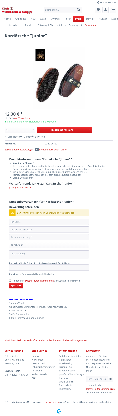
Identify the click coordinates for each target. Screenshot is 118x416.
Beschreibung (12, 149)
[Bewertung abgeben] (49, 245)
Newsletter (37, 359)
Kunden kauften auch (33, 340)
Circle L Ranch (66, 381)
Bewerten (38, 136)
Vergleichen (12, 136)
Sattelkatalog (65, 363)
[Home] (7, 19)
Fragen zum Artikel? (20, 187)
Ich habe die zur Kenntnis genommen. (46, 280)
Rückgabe (37, 370)
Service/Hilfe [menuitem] (105, 2)
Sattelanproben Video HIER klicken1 (70, 358)
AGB (34, 378)
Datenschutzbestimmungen (39, 280)
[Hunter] (103, 19)
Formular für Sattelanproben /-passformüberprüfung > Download (71, 372)
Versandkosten (52, 402)
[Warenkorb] (113, 10)
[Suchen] (78, 10)
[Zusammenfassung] (49, 237)
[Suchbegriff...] (63, 10)
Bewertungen (29, 149)
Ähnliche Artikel (13, 340)
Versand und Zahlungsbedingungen (43, 365)
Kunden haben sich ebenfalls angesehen (65, 340)
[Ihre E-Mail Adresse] (97, 379)
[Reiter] (67, 19)
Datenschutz (65, 385)
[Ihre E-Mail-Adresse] (49, 229)
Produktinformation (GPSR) (53, 149)
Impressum (65, 388)
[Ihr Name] (49, 222)
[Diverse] (55, 19)
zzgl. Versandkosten (22, 118)
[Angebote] (20, 19)
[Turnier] (90, 19)
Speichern (16, 285)
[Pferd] (78, 19)
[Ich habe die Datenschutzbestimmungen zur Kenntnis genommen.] (10, 281)
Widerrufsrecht (39, 374)
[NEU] (33, 19)
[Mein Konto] (105, 10)
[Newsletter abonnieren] (110, 379)
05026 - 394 (13, 371)
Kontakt (36, 356)
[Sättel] (43, 19)
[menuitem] (63, 11)
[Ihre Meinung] (49, 254)
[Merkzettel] (98, 10)
